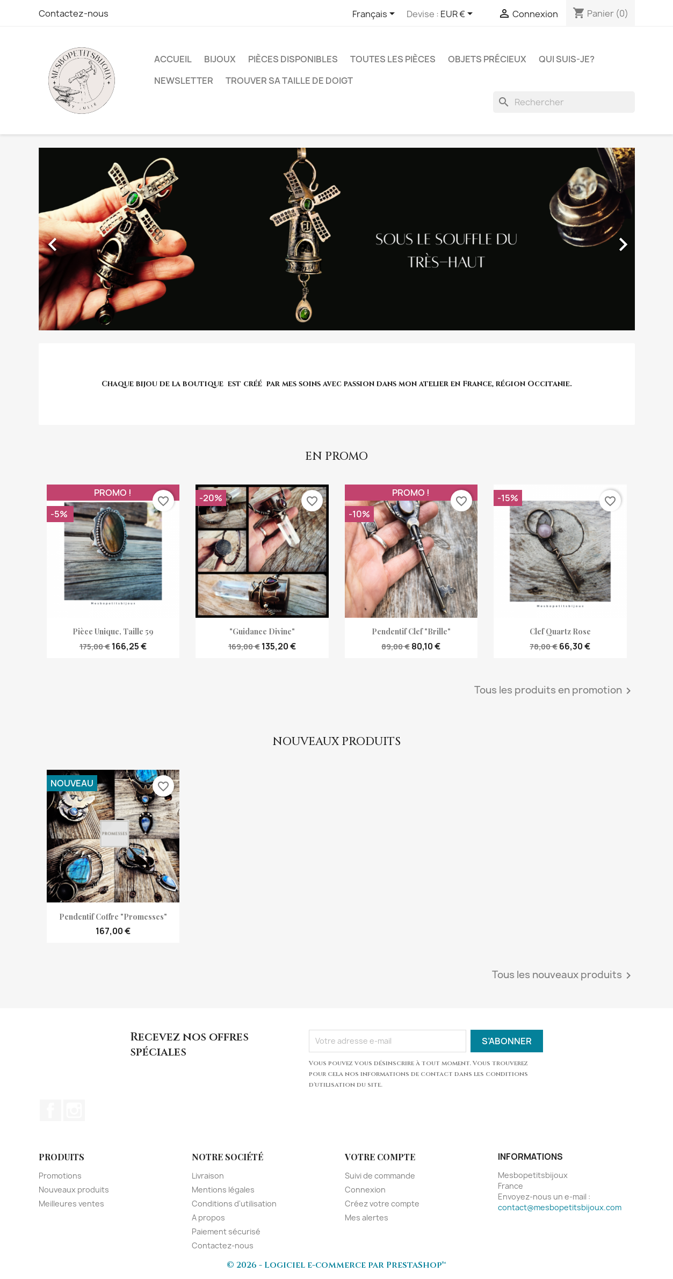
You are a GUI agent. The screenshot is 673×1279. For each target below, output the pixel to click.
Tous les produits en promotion (554, 690)
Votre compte (380, 1156)
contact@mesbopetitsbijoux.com (559, 1207)
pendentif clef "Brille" (411, 631)
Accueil (173, 59)
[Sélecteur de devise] (458, 14)
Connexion (365, 1189)
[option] (337, 239)
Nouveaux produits (74, 1189)
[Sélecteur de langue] (375, 14)
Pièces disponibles (293, 59)
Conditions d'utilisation (234, 1203)
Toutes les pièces (393, 59)
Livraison (208, 1175)
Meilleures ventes (71, 1203)
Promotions (60, 1175)
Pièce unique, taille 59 (113, 631)
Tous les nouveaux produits (563, 975)
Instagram (74, 1110)
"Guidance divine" (262, 631)
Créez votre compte (382, 1203)
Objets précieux (487, 59)
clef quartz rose (560, 631)
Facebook (50, 1110)
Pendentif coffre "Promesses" (113, 917)
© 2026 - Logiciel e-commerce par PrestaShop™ (336, 1265)
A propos (208, 1217)
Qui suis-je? (567, 59)
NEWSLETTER (183, 80)
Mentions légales (223, 1189)
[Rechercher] (564, 102)
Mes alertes (366, 1217)
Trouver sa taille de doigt (289, 80)
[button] (83, 239)
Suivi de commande (380, 1175)
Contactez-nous (73, 13)
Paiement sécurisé (226, 1231)
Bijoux (220, 59)
